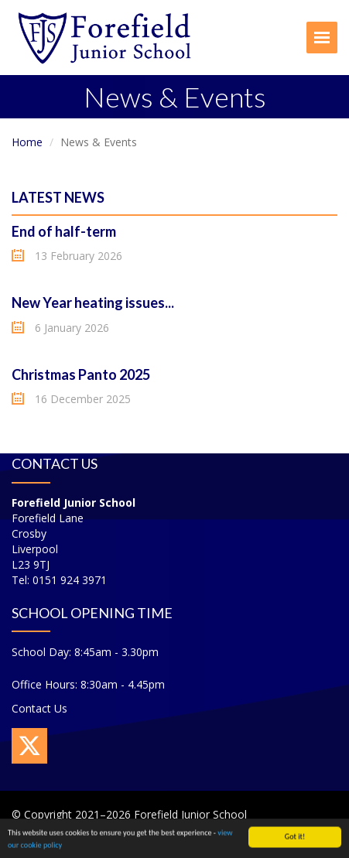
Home (27, 142)
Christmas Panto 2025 (81, 374)
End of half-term (64, 231)
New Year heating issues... (93, 302)
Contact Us (39, 708)
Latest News (58, 197)
